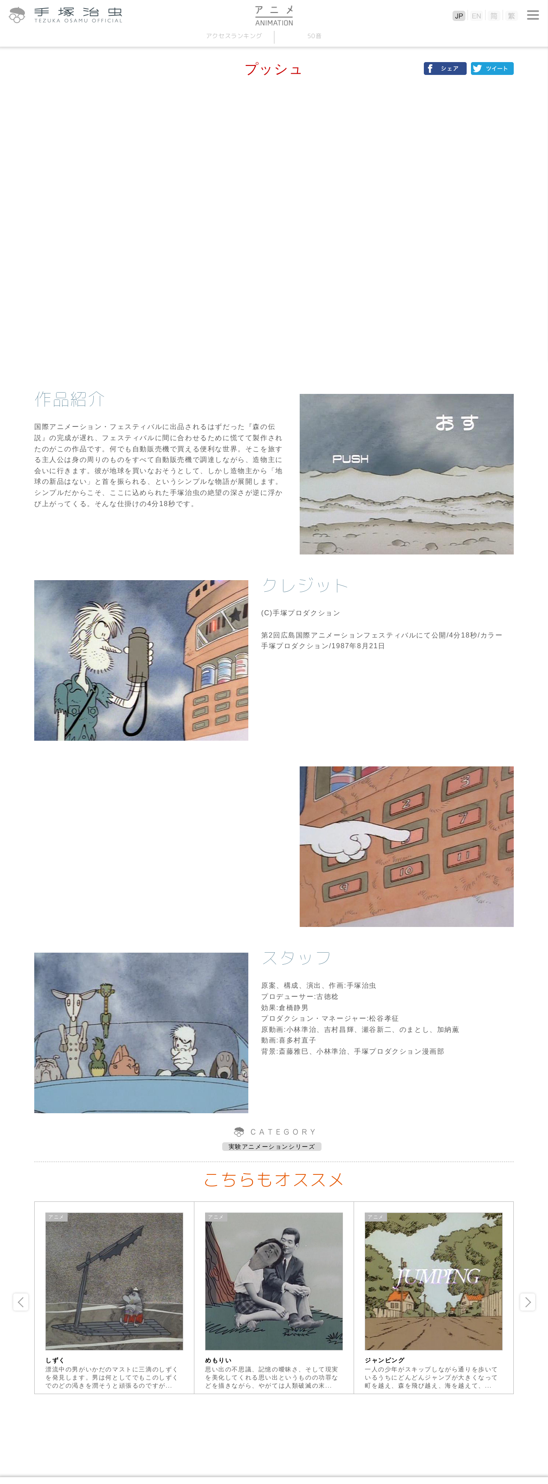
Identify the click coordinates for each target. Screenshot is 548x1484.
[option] (114, 1297)
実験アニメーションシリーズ (272, 1146)
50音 (314, 36)
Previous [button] (20, 1302)
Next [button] (527, 1302)
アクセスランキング (234, 36)
